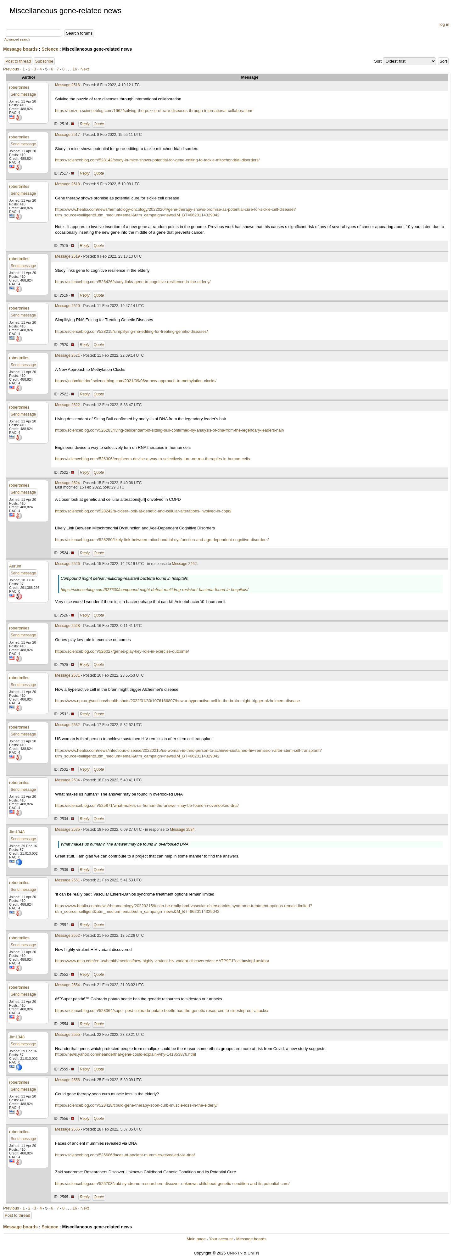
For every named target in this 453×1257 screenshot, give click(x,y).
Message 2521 (67, 355)
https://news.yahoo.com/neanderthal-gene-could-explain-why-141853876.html (125, 1054)
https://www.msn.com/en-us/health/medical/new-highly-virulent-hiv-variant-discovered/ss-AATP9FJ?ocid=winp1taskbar (162, 960)
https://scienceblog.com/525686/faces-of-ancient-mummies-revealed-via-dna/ (125, 1155)
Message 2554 (67, 985)
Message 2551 (67, 880)
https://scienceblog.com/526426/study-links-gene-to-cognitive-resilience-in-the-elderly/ (132, 281)
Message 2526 (67, 563)
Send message (23, 94)
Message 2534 (67, 780)
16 (75, 69)
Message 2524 (67, 483)
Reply (85, 124)
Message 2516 (67, 85)
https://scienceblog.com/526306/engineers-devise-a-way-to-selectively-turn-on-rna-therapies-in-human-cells (152, 458)
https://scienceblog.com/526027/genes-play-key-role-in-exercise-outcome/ (122, 651)
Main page (196, 1239)
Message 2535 (67, 829)
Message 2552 (67, 935)
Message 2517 (67, 134)
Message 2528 (67, 625)
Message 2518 (67, 184)
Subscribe (44, 61)
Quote (99, 124)
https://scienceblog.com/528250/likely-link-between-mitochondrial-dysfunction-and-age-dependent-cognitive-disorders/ (162, 539)
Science (50, 49)
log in (444, 24)
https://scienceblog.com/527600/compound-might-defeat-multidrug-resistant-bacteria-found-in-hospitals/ (154, 589)
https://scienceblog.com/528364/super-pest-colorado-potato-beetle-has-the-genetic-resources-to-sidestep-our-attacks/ (161, 1010)
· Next (83, 69)
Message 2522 (67, 405)
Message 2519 (67, 256)
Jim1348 (17, 832)
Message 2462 (184, 563)
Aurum (15, 566)
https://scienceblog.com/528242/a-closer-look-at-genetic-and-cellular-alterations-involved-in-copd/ (143, 511)
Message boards (20, 49)
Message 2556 (67, 1080)
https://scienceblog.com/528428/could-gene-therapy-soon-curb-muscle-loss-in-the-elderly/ (136, 1105)
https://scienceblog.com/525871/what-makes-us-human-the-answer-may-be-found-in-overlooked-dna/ (147, 805)
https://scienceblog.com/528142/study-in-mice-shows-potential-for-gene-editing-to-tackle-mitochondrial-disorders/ (157, 160)
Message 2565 (67, 1129)
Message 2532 (67, 725)
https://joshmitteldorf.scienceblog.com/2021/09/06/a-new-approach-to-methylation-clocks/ (135, 380)
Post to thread (18, 61)
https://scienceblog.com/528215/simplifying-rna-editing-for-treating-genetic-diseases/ (131, 331)
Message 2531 (67, 675)
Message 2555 (67, 1034)
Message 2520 (67, 306)
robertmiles (19, 87)
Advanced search (17, 39)
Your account (220, 1239)
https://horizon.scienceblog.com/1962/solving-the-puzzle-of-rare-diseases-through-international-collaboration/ (153, 110)
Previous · (12, 69)
